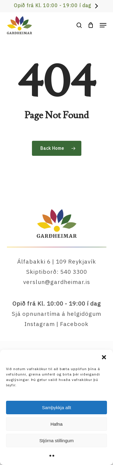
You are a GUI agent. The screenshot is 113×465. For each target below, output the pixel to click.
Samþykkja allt (56, 407)
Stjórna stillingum (56, 440)
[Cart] (91, 25)
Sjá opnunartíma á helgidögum (56, 313)
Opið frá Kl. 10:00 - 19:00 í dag (52, 5)
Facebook (74, 324)
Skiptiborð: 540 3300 (56, 271)
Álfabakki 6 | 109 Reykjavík (56, 261)
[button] (104, 357)
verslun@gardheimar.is (56, 281)
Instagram (39, 324)
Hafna (56, 424)
